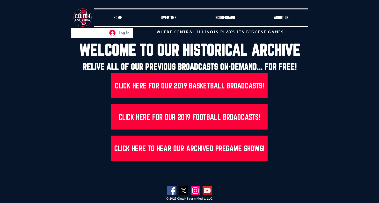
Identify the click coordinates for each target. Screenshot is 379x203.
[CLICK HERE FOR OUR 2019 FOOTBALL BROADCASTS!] (189, 117)
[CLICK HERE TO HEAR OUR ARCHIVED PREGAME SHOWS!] (189, 148)
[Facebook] (171, 190)
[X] (183, 190)
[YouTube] (207, 190)
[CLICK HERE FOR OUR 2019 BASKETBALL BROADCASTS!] (189, 85)
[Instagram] (195, 190)
